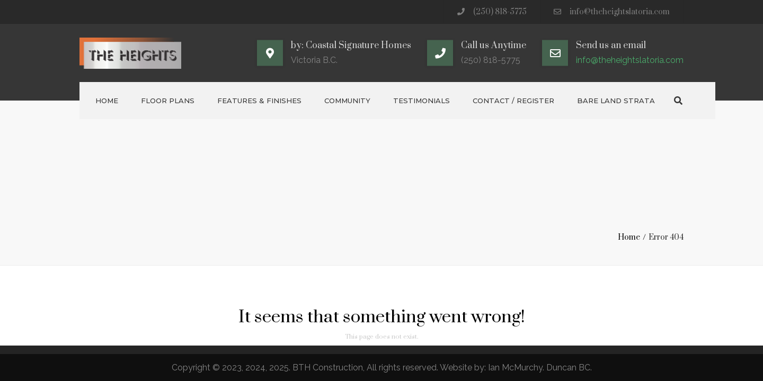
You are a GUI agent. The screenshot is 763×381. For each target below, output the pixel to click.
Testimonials (421, 100)
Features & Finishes (259, 100)
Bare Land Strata (616, 100)
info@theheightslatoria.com (620, 12)
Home (106, 100)
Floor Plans (167, 100)
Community (347, 100)
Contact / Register (513, 100)
